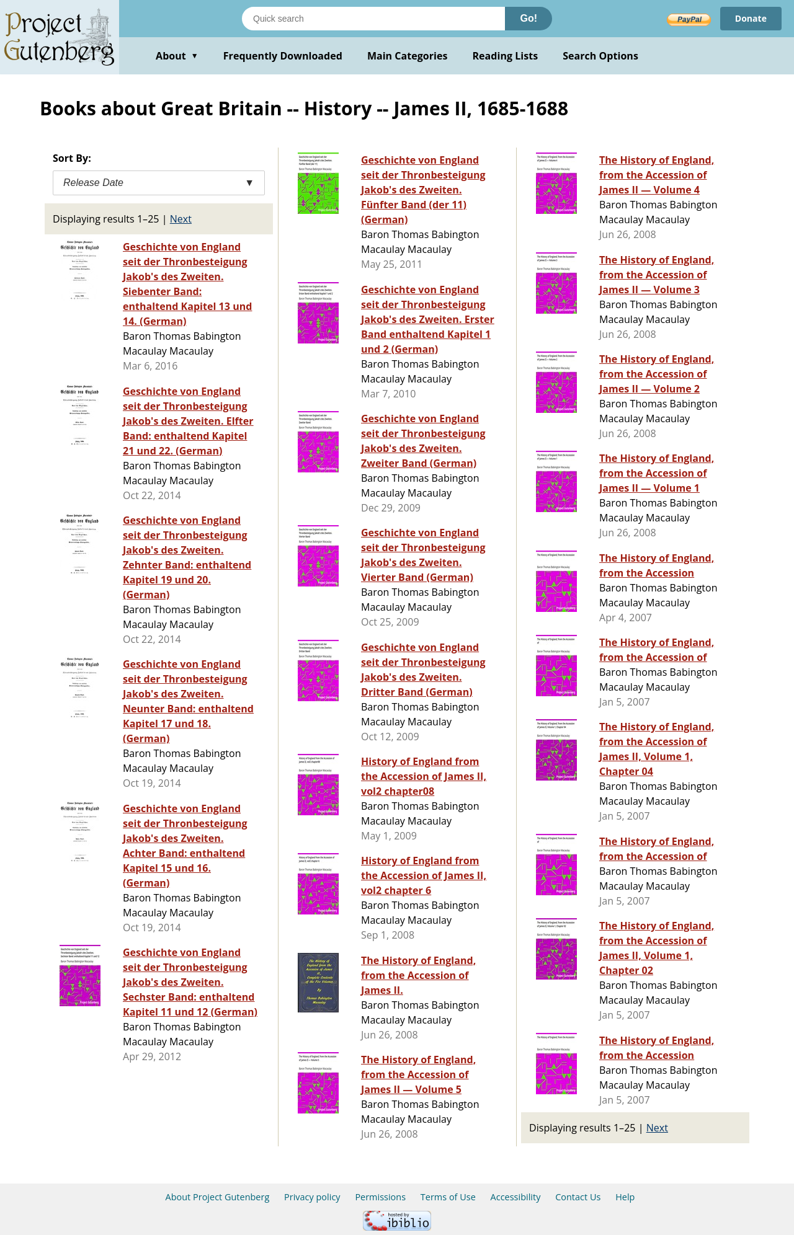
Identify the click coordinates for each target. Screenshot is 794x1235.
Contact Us (577, 1197)
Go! (528, 18)
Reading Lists (505, 56)
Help (625, 1197)
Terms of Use (448, 1197)
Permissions (380, 1197)
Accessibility (516, 1197)
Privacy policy (312, 1197)
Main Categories (407, 56)
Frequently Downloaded (282, 56)
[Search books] (373, 18)
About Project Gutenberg (218, 1197)
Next (181, 219)
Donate (751, 18)
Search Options (600, 56)
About (177, 55)
